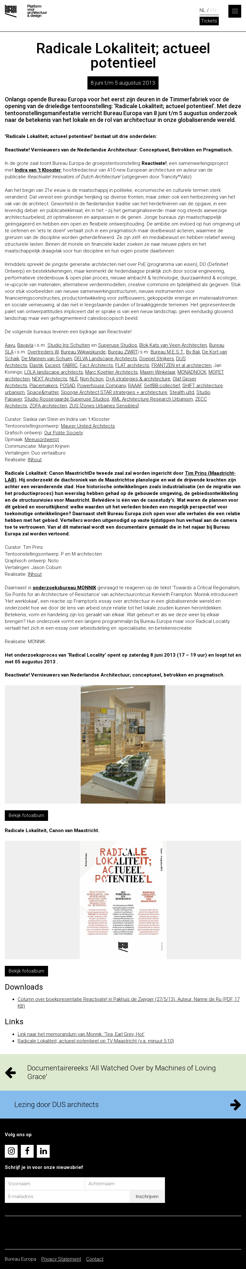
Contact (94, 1259)
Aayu (10, 345)
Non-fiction (91, 379)
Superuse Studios (117, 345)
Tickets (209, 21)
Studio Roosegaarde (46, 399)
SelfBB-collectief (162, 385)
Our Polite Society (63, 433)
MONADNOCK (191, 372)
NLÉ (74, 379)
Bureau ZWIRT (123, 352)
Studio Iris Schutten (68, 345)
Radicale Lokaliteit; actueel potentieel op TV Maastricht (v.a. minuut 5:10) (96, 1041)
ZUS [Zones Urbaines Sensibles (103, 406)
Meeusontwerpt (42, 439)
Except (52, 365)
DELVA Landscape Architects (105, 359)
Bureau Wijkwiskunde (83, 352)
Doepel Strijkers (156, 359)
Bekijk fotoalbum (26, 815)
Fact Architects (96, 365)
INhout (35, 460)
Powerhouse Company (101, 385)
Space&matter (43, 392)
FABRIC (70, 365)
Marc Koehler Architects (111, 372)
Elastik (36, 365)
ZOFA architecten (48, 406)
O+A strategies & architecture (138, 379)
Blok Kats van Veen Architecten (173, 345)
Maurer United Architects (88, 426)
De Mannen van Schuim (46, 359)
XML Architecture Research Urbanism (152, 399)
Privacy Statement (61, 1259)
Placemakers (43, 385)
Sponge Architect (80, 392)
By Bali (193, 352)
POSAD (67, 385)
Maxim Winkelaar (157, 372)
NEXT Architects (49, 379)
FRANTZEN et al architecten (181, 365)
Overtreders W (43, 352)
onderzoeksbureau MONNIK (64, 588)
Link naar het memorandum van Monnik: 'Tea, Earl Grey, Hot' (81, 1034)
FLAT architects (132, 365)
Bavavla (25, 345)
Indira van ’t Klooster (38, 170)
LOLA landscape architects (53, 372)
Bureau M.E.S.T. (167, 352)
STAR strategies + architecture (133, 392)
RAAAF (135, 385)
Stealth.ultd (181, 392)
